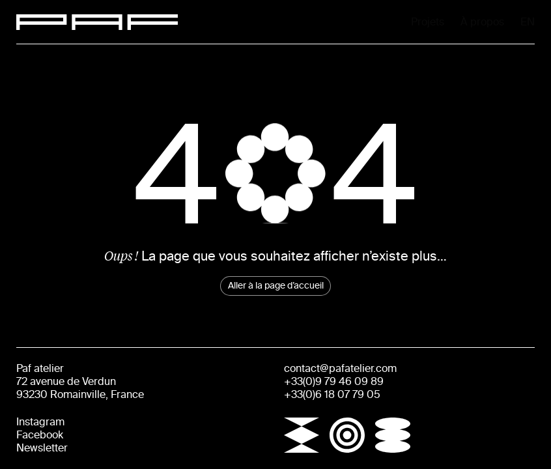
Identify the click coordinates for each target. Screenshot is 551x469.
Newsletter (42, 448)
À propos (426, 22)
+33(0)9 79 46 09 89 (334, 381)
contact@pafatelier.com (340, 368)
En (529, 23)
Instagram (40, 422)
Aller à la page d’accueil (276, 285)
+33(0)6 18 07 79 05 (332, 394)
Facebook (39, 435)
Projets (316, 22)
